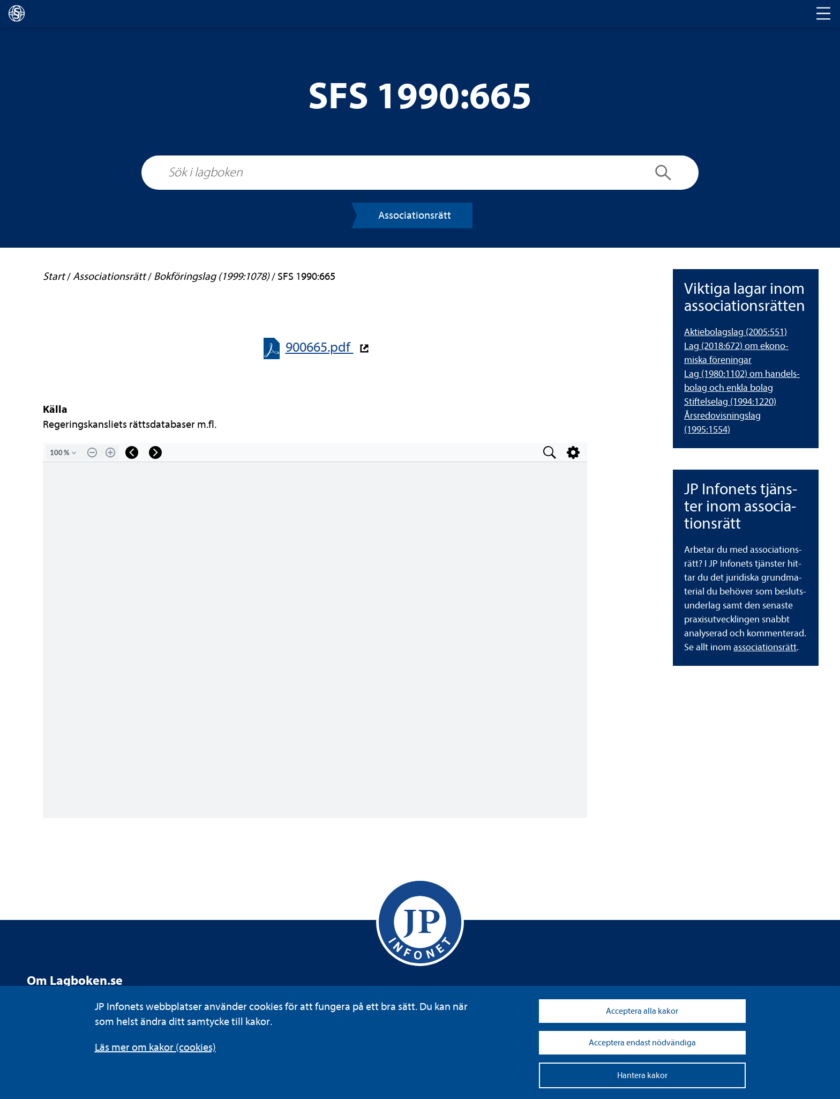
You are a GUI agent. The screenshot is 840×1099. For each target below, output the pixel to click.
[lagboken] (16, 13)
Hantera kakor (642, 1075)
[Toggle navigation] (823, 13)
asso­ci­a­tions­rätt (765, 647)
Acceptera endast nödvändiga (642, 1043)
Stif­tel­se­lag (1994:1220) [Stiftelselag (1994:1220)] (730, 401)
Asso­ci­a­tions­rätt (414, 215)
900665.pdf (320, 347)
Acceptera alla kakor (642, 1011)
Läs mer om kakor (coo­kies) (155, 1047)
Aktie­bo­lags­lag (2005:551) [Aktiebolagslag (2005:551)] (735, 332)
